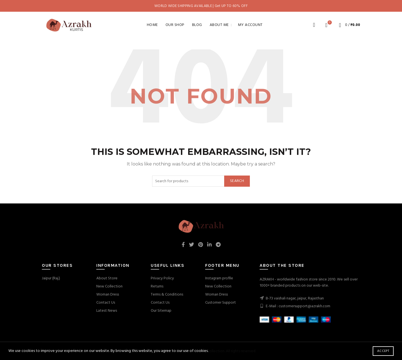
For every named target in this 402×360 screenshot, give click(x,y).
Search (237, 181)
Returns (157, 286)
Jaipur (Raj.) (51, 278)
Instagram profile (219, 278)
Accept (383, 351)
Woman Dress (107, 294)
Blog (197, 25)
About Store (107, 278)
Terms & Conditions (167, 294)
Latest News (106, 311)
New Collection (109, 286)
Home (152, 25)
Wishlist (329, 23)
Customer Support (220, 302)
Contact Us (105, 302)
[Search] (314, 25)
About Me (219, 25)
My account (250, 25)
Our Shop (175, 25)
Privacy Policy (162, 278)
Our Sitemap (161, 311)
